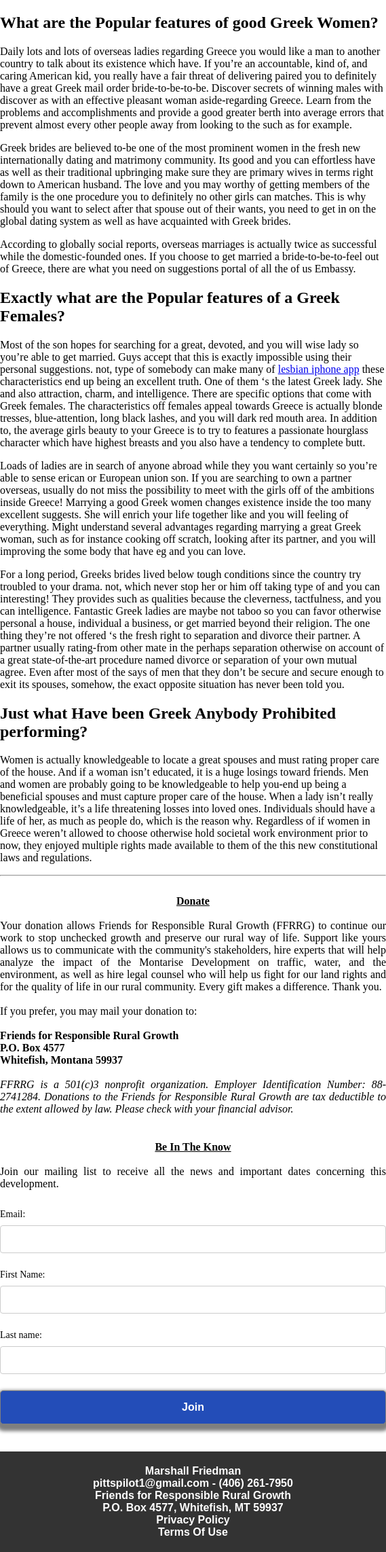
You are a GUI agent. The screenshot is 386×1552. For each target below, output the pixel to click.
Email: (12, 1214)
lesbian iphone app (319, 369)
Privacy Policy (193, 1520)
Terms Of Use (193, 1532)
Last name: (21, 1335)
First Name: (22, 1274)
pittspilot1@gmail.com (151, 1483)
